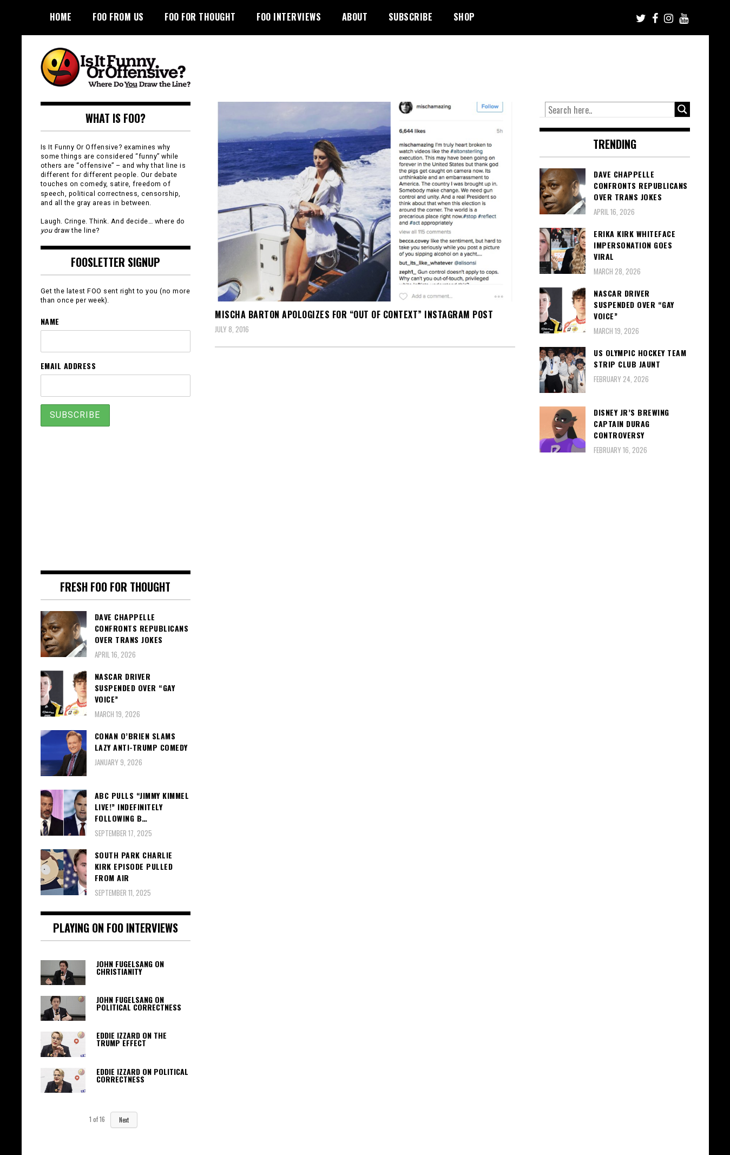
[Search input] (610, 109)
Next (124, 1119)
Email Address (68, 365)
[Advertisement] (488, 65)
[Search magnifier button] (682, 109)
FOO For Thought (200, 16)
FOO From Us (118, 16)
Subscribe (411, 16)
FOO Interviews (289, 16)
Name (50, 321)
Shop (464, 16)
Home (61, 16)
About (355, 16)
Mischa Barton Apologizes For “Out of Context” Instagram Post (354, 314)
